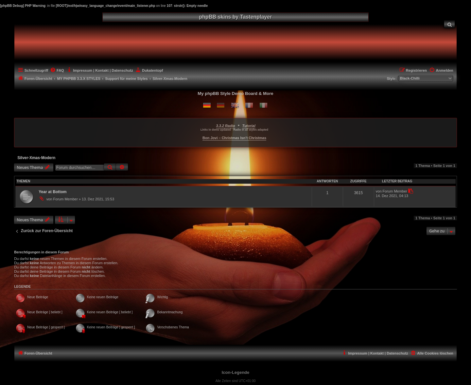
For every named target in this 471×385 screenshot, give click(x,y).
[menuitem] (449, 24)
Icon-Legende (236, 372)
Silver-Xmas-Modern (36, 158)
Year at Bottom (52, 192)
